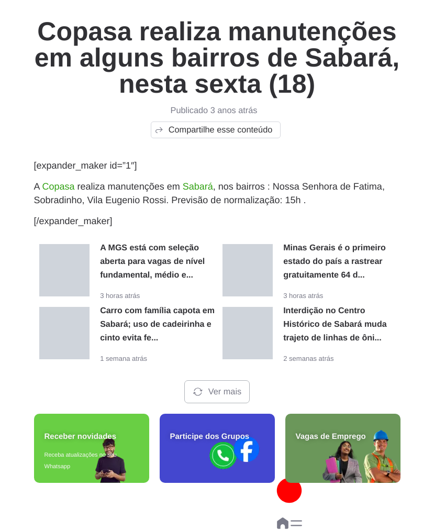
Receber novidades (80, 436)
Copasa (58, 186)
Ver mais (217, 392)
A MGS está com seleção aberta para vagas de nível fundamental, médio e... (152, 262)
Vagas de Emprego (331, 436)
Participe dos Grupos (210, 436)
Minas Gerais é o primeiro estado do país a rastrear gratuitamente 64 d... (334, 262)
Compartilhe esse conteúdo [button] (213, 130)
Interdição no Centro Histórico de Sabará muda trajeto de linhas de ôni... (334, 324)
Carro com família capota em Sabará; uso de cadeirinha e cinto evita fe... (157, 324)
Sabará (198, 186)
